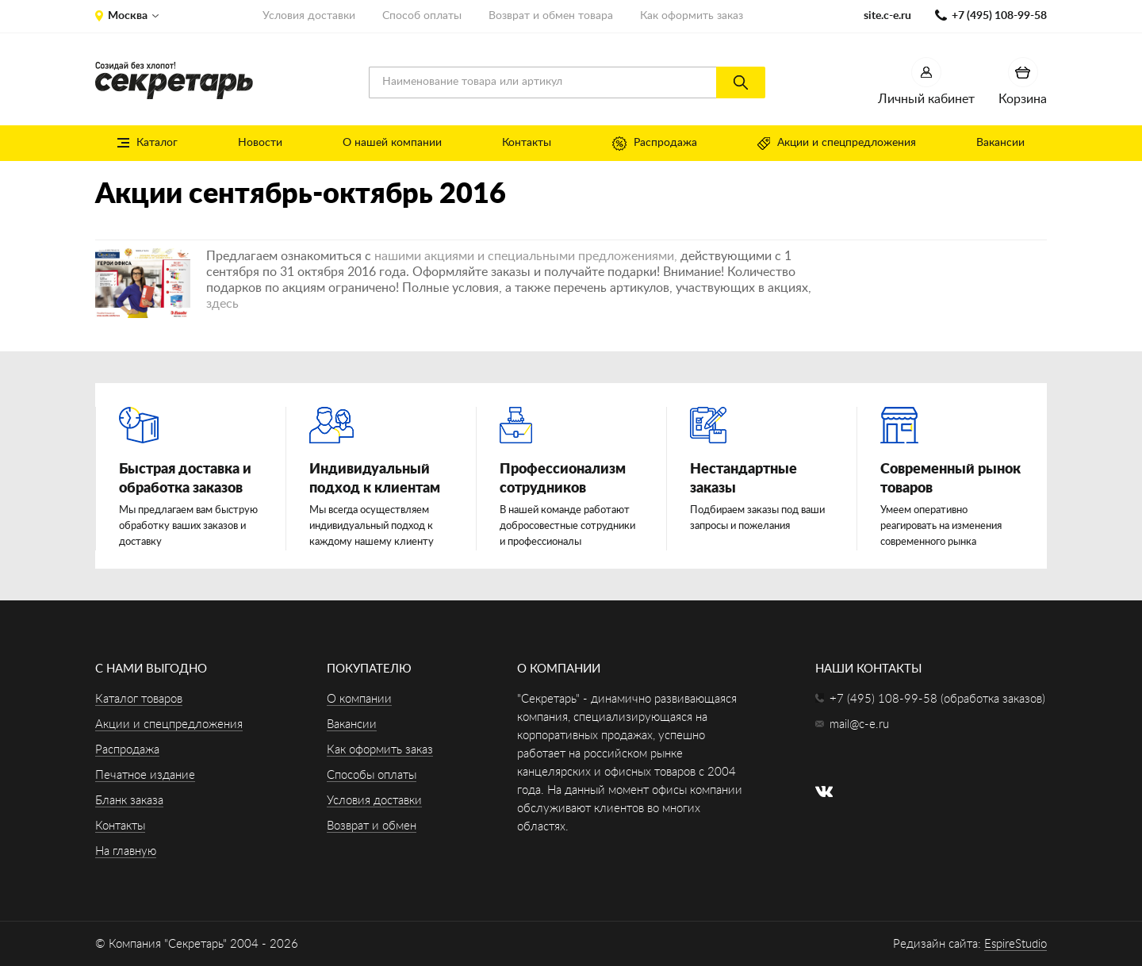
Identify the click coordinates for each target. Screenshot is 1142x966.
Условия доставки (309, 15)
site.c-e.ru (887, 15)
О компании (359, 699)
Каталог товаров (138, 699)
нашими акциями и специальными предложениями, (525, 256)
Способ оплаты (422, 15)
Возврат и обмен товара (551, 15)
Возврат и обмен (371, 826)
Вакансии (1000, 142)
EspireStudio (1015, 944)
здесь (222, 303)
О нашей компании (392, 142)
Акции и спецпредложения (836, 143)
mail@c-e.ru (859, 724)
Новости (260, 142)
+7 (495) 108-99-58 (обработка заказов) (937, 699)
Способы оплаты (371, 775)
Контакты (526, 142)
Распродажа (654, 143)
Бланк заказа (129, 801)
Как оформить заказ (691, 15)
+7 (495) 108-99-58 (999, 15)
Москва (128, 15)
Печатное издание (145, 775)
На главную (125, 851)
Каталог (147, 142)
